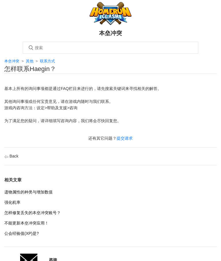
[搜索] (110, 47)
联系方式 (47, 61)
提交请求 (125, 138)
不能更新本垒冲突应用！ (26, 223)
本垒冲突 (11, 61)
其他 (29, 61)
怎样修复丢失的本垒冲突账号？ (32, 212)
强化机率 (12, 202)
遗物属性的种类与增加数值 (28, 192)
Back (11, 156)
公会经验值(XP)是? (21, 233)
